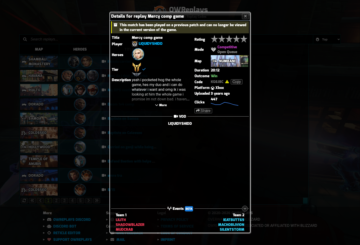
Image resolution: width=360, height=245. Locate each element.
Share (203, 111)
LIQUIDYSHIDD (151, 43)
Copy (236, 82)
